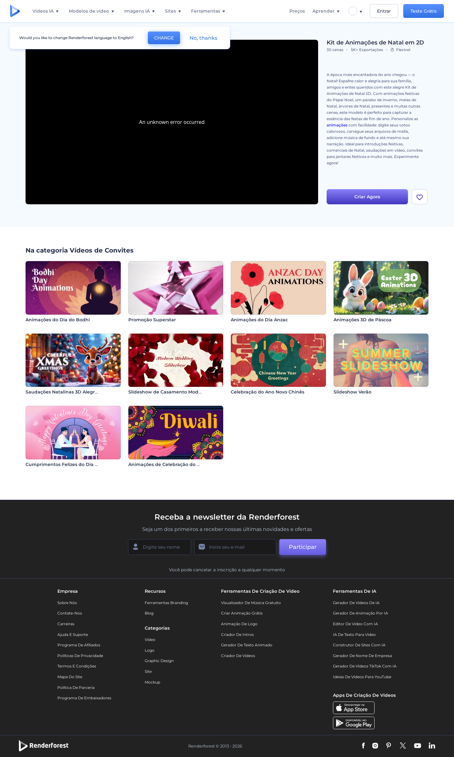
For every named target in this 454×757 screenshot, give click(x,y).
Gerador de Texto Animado (246, 645)
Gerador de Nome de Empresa (362, 655)
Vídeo (150, 639)
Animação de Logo (239, 623)
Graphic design (159, 660)
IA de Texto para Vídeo (354, 634)
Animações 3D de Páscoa (363, 320)
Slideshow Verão (352, 392)
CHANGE (164, 38)
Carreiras (65, 623)
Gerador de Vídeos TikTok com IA (365, 666)
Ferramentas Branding (166, 602)
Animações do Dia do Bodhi (58, 320)
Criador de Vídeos (238, 655)
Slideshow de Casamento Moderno (168, 392)
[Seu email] (235, 547)
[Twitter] (402, 745)
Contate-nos (69, 613)
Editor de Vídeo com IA (355, 623)
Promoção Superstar (152, 320)
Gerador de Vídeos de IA (356, 602)
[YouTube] (417, 745)
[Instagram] (375, 745)
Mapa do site (69, 676)
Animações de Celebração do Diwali (169, 464)
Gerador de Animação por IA (360, 613)
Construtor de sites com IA (359, 645)
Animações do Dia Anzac (259, 320)
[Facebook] (363, 745)
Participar (303, 547)
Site (148, 671)
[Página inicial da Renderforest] (15, 11)
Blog (149, 613)
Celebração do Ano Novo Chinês (267, 392)
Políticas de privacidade (80, 655)
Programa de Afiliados (78, 645)
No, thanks (203, 38)
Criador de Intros (237, 634)
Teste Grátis (423, 11)
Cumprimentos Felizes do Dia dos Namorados (78, 464)
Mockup (152, 682)
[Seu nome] (159, 547)
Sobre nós (67, 602)
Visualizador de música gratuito (251, 602)
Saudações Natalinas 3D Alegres (63, 392)
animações (337, 125)
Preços (297, 11)
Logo (149, 650)
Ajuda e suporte (72, 634)
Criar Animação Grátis (242, 613)
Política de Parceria (76, 687)
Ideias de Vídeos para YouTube (362, 676)
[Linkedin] (432, 745)
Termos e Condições (76, 666)
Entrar (384, 11)
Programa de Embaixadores (84, 698)
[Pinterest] (389, 745)
